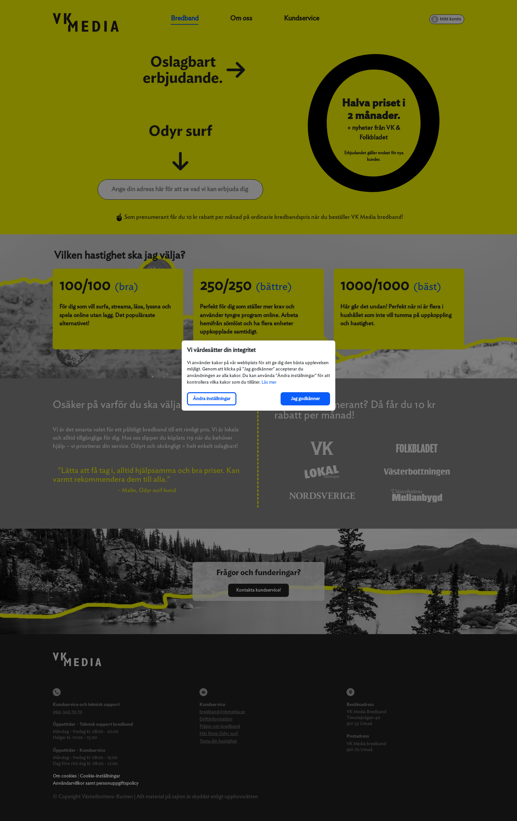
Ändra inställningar (211, 398)
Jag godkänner (305, 398)
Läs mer (269, 382)
